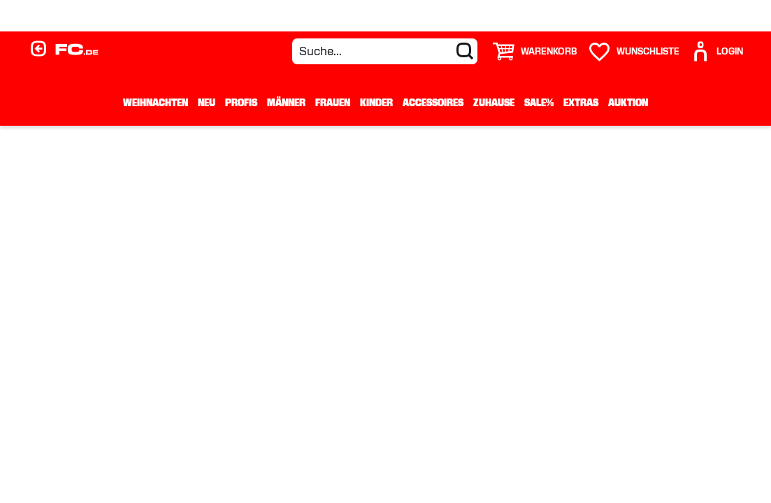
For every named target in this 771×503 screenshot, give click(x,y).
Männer (286, 102)
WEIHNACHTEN (155, 102)
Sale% (539, 102)
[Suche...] (384, 51)
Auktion (628, 102)
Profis (241, 102)
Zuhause (493, 102)
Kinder (376, 102)
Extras (580, 102)
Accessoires (433, 102)
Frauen (332, 102)
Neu (206, 102)
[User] (716, 51)
